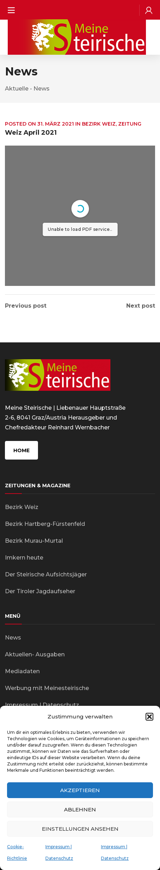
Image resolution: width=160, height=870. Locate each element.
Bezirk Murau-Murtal (34, 540)
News (13, 637)
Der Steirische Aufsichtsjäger (46, 574)
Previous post (25, 306)
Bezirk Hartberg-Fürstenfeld (45, 524)
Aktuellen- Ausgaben (35, 654)
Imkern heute (24, 557)
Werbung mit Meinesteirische (47, 688)
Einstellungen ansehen (80, 828)
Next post (140, 306)
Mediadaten (22, 671)
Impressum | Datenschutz (42, 705)
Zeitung (129, 124)
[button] (149, 716)
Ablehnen (80, 809)
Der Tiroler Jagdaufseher (40, 591)
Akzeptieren (80, 790)
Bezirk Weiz (99, 124)
